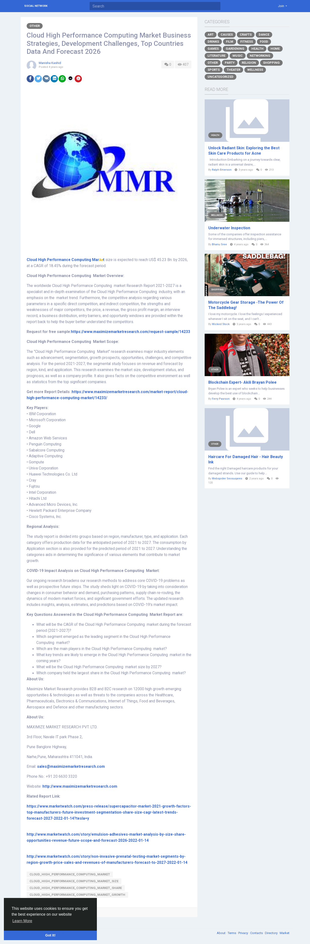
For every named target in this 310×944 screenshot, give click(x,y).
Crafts (246, 34)
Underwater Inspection (229, 228)
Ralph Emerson (222, 169)
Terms (232, 933)
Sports (214, 69)
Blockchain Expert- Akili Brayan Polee (242, 382)
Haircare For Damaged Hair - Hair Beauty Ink (245, 459)
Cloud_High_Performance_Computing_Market (70, 874)
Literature (216, 55)
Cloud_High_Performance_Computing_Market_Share (76, 888)
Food (264, 41)
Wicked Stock (221, 324)
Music (237, 55)
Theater (233, 69)
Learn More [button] (22, 921)
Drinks (213, 41)
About (221, 933)
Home (275, 48)
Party (230, 62)
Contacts (257, 933)
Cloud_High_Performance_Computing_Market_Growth (77, 894)
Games (213, 48)
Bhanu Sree (219, 244)
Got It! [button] (50, 935)
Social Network (35, 6)
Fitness (246, 41)
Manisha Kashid (50, 63)
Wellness (255, 69)
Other (35, 26)
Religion (249, 62)
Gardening (235, 48)
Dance (264, 34)
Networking (260, 55)
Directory (271, 933)
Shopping (271, 62)
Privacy (243, 933)
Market (284, 933)
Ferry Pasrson (221, 398)
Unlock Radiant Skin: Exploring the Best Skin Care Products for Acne (243, 151)
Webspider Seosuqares (227, 478)
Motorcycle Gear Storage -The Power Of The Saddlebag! (246, 305)
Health (257, 48)
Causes (227, 34)
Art (211, 34)
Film (229, 41)
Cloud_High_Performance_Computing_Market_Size (74, 881)
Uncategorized (220, 77)
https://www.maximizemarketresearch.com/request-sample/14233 (130, 332)
